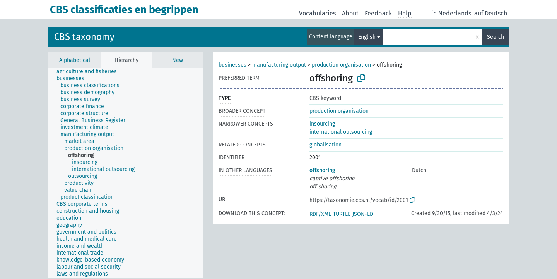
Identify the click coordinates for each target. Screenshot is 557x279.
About (350, 13)
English (367, 37)
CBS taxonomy (84, 36)
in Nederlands (451, 13)
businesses (232, 65)
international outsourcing (340, 132)
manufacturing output (279, 65)
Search (495, 37)
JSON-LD (362, 214)
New (177, 60)
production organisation (341, 65)
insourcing (322, 124)
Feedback (378, 13)
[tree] (125, 173)
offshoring (322, 170)
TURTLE (341, 214)
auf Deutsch (490, 13)
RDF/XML (320, 214)
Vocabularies (317, 13)
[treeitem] (90, 71)
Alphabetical (74, 60)
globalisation (325, 144)
